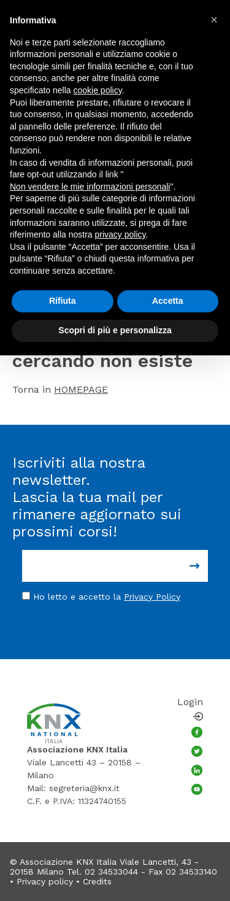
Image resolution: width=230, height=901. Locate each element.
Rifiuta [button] (62, 301)
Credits (97, 881)
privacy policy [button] (120, 234)
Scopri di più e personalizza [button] (114, 330)
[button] (214, 19)
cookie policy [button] (98, 90)
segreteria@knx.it (84, 788)
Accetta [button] (167, 301)
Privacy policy (45, 881)
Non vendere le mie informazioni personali (90, 186)
